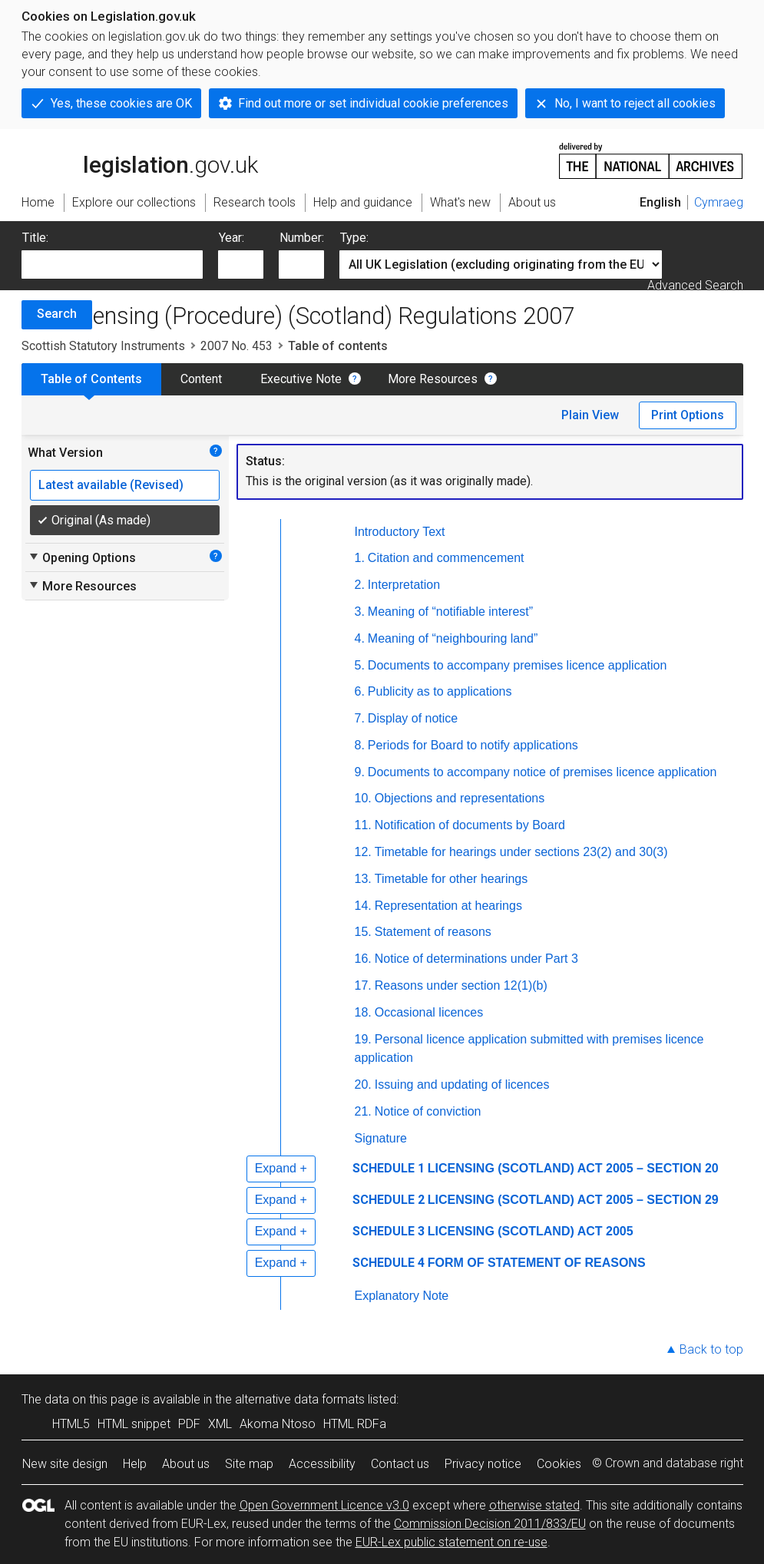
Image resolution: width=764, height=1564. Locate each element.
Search (57, 313)
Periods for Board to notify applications (473, 745)
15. (363, 931)
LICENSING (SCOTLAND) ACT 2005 (530, 1231)
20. (363, 1084)
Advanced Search (695, 285)
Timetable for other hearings (451, 878)
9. (360, 772)
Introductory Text (400, 531)
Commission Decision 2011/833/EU (490, 1523)
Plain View (590, 415)
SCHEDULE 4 (388, 1262)
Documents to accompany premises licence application (517, 665)
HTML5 (71, 1424)
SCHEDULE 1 (388, 1168)
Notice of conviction (428, 1111)
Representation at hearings (448, 905)
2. (360, 584)
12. (363, 851)
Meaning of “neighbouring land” (452, 638)
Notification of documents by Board (470, 825)
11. (363, 825)
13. (363, 878)
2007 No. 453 (236, 346)
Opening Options (82, 557)
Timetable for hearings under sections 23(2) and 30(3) (521, 851)
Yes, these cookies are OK (121, 103)
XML (220, 1424)
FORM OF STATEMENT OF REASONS (537, 1262)
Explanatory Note (402, 1295)
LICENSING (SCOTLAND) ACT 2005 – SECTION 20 (573, 1168)
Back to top (711, 1349)
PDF (189, 1424)
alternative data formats (300, 1399)
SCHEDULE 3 (388, 1231)
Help (135, 1464)
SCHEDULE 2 (388, 1199)
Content (201, 379)
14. (363, 905)
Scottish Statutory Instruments (103, 346)
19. (363, 1039)
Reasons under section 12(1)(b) (461, 985)
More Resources (433, 379)
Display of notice (413, 718)
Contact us (400, 1464)
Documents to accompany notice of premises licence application (542, 772)
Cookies (559, 1464)
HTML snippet (134, 1424)
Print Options (687, 415)
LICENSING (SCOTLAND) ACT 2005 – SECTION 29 (573, 1199)
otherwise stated (534, 1505)
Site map (249, 1464)
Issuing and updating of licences (462, 1084)
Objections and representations (459, 798)
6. (360, 691)
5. (360, 665)
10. (363, 798)
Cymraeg (718, 202)
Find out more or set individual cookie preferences (373, 103)
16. (363, 958)
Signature (381, 1138)
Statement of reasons (433, 931)
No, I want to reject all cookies (635, 103)
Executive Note (301, 379)
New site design (64, 1464)
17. (363, 985)
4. (360, 638)
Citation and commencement (446, 557)
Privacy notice (483, 1464)
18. (363, 1012)
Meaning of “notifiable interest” (450, 611)
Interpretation (404, 584)
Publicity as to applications (440, 691)
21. (363, 1111)
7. (360, 718)
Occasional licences (429, 1012)
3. (360, 611)
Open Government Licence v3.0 (324, 1505)
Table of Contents (91, 379)
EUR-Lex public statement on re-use (451, 1542)
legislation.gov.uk (139, 159)
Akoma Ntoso (278, 1424)
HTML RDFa (354, 1424)
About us (186, 1464)
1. (360, 557)
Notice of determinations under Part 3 (476, 958)
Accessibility (322, 1464)
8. (360, 745)
